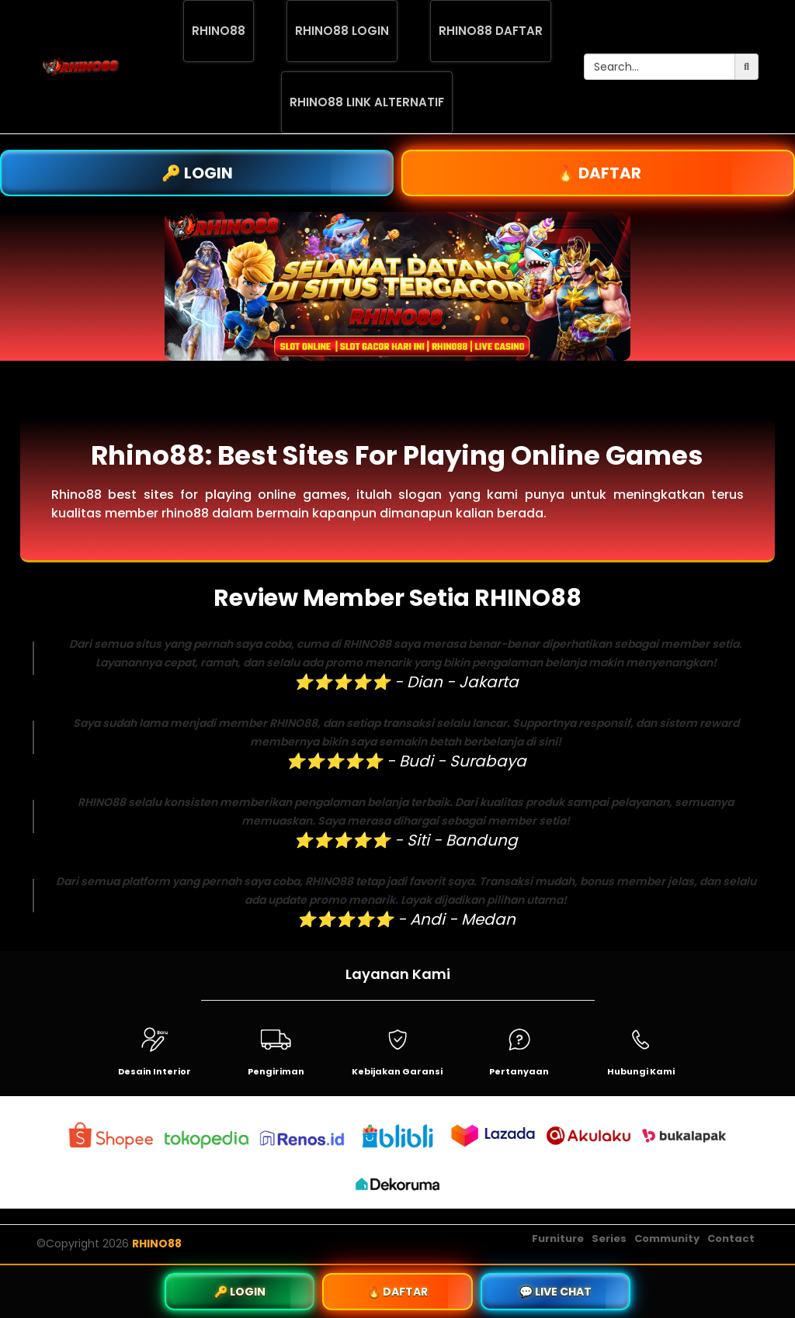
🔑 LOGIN (197, 173)
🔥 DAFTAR (598, 173)
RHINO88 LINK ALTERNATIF (367, 102)
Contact (731, 1238)
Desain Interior (154, 1071)
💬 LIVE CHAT (555, 1291)
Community (667, 1238)
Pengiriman (276, 1071)
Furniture (558, 1238)
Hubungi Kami (641, 1071)
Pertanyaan (519, 1071)
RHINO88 (218, 30)
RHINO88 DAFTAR (491, 30)
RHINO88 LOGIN (342, 30)
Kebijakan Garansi (397, 1071)
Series (609, 1238)
